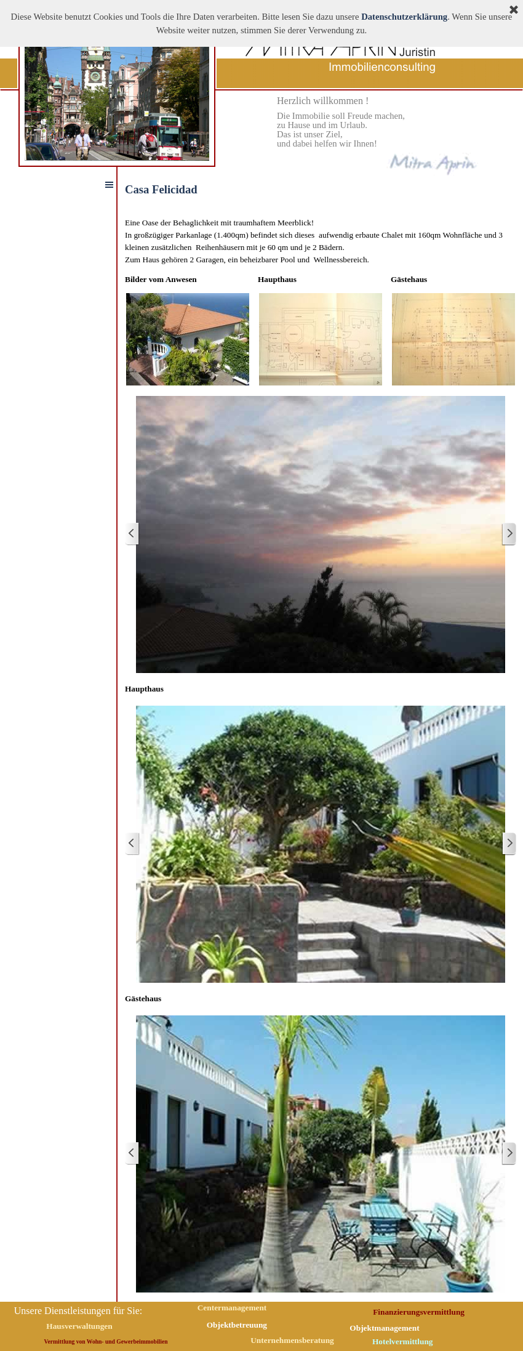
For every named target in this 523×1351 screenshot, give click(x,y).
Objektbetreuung (237, 1324)
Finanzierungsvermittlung (419, 1312)
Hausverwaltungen (79, 1326)
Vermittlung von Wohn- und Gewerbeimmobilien (106, 1341)
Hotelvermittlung (402, 1341)
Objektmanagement (384, 1328)
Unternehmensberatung (292, 1340)
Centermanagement (232, 1307)
